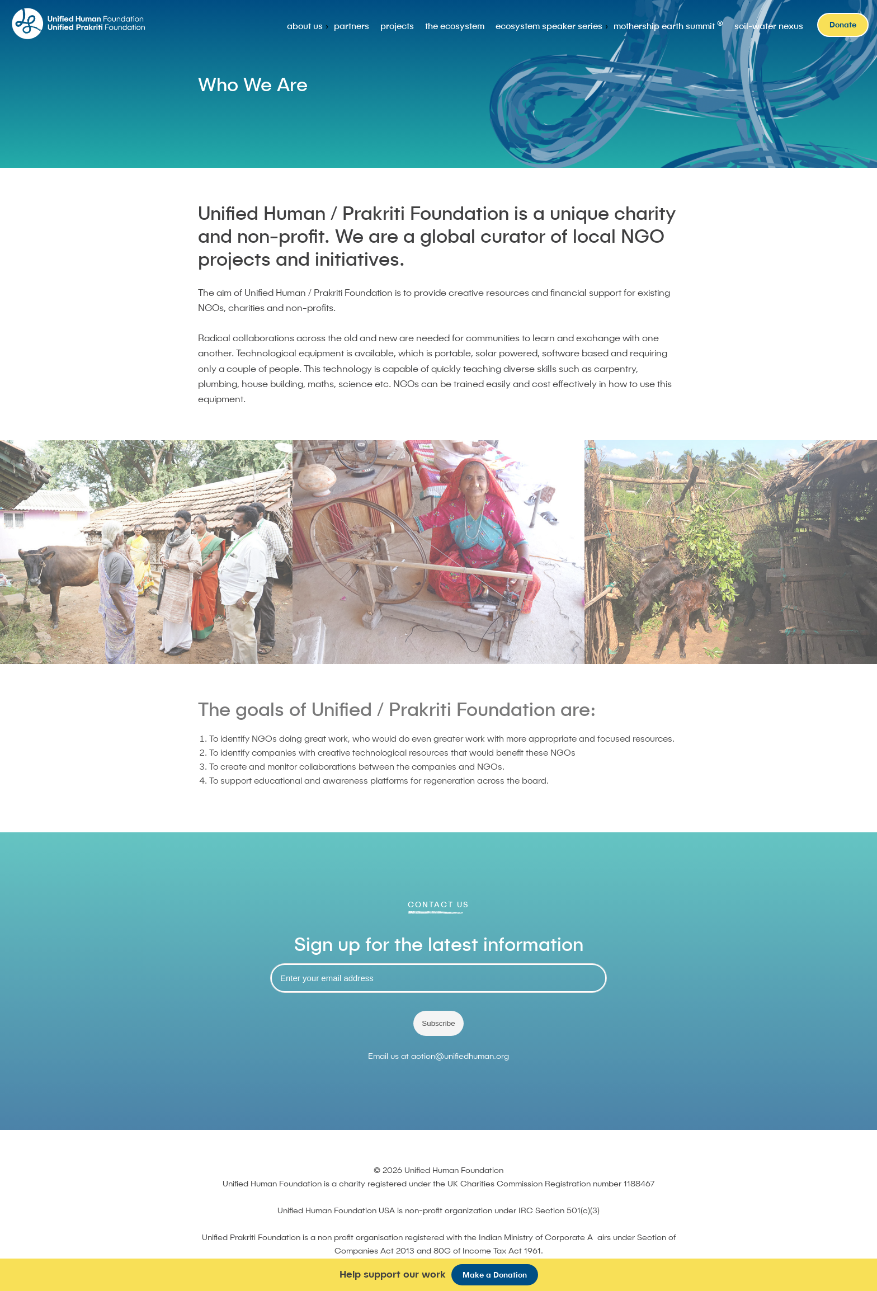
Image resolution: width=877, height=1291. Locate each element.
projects (397, 25)
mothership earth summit (668, 24)
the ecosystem (454, 25)
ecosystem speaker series (549, 25)
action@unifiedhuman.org (460, 1056)
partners (351, 25)
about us (305, 25)
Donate (842, 25)
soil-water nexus (768, 25)
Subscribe (438, 1023)
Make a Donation (495, 1275)
